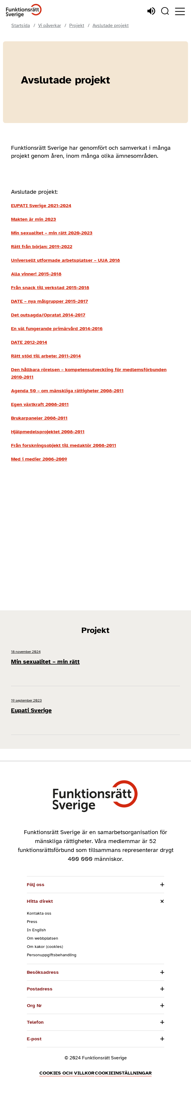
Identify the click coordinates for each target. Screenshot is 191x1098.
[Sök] (165, 11)
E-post (34, 1039)
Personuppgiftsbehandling (51, 954)
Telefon (35, 1022)
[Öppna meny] (180, 11)
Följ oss (35, 885)
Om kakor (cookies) (45, 946)
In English (36, 929)
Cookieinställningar (123, 1073)
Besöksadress (43, 972)
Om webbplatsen (42, 938)
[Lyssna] (151, 11)
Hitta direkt (40, 901)
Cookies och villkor (66, 1073)
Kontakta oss (39, 913)
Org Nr (34, 1006)
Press (32, 921)
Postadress (40, 989)
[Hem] (24, 11)
